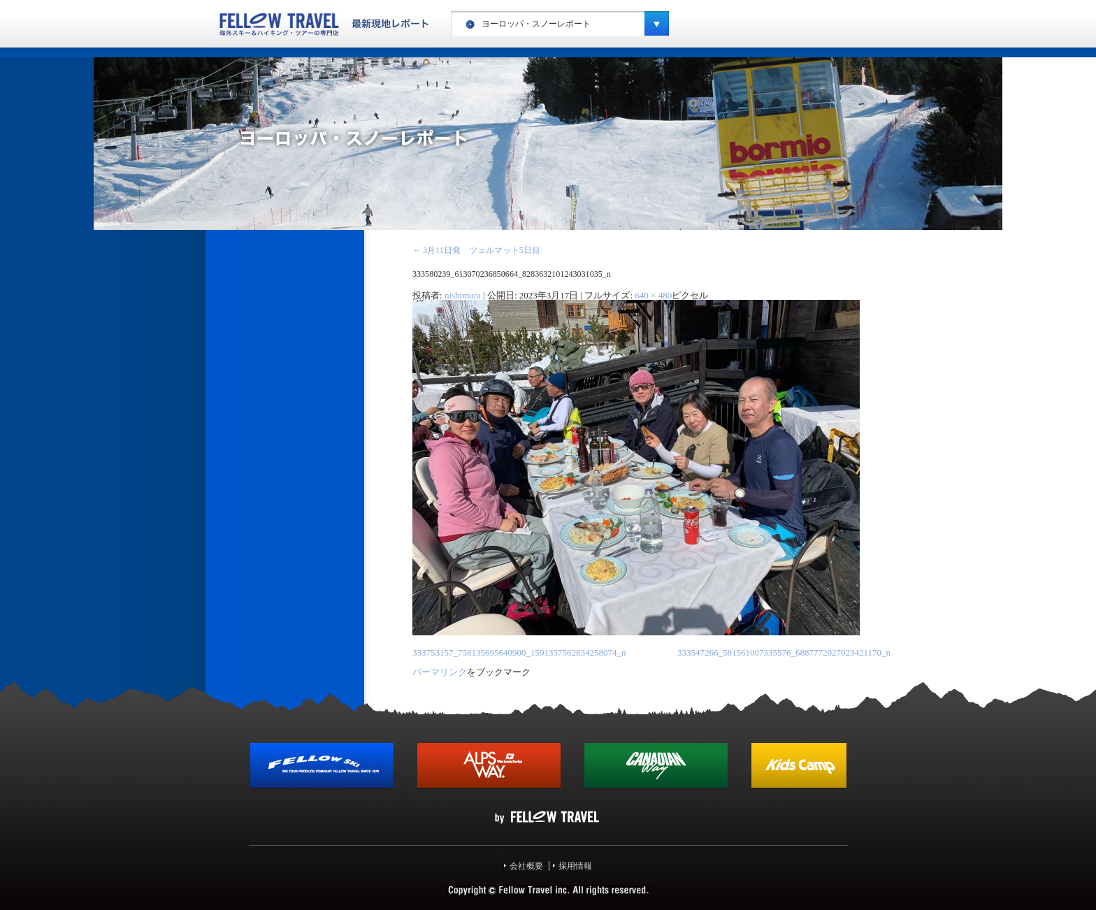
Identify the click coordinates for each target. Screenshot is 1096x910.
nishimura (463, 295)
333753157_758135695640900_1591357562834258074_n (519, 652)
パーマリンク (439, 672)
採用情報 (575, 866)
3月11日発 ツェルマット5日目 (476, 250)
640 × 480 (653, 295)
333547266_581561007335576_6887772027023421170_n (784, 652)
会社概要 (526, 866)
